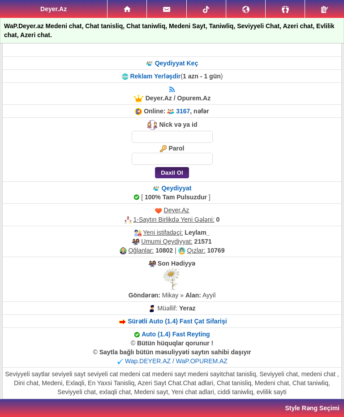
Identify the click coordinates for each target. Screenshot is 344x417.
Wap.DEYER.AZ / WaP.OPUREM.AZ (176, 361)
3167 (183, 111)
